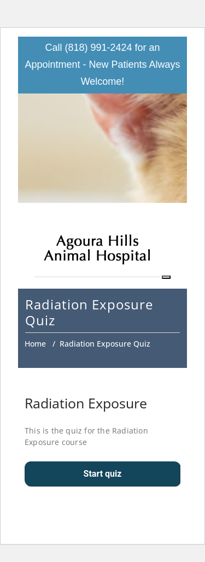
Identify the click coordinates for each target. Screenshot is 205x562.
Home (35, 343)
